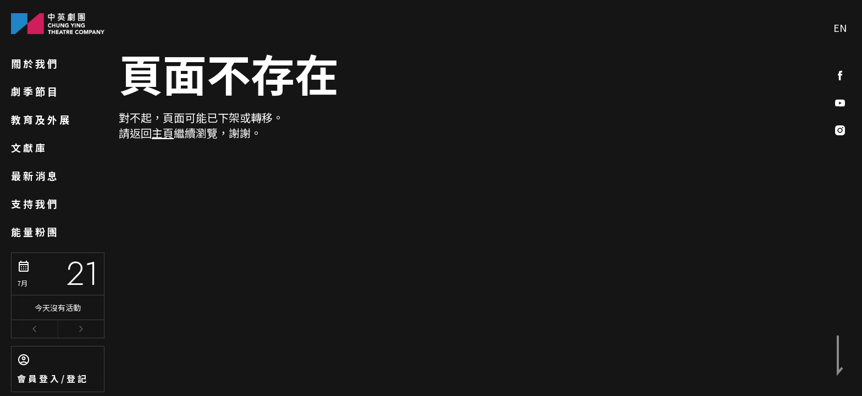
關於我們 (35, 63)
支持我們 (35, 203)
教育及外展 (41, 119)
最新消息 (35, 175)
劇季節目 (35, 91)
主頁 (163, 133)
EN (840, 27)
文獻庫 (29, 147)
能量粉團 (35, 231)
